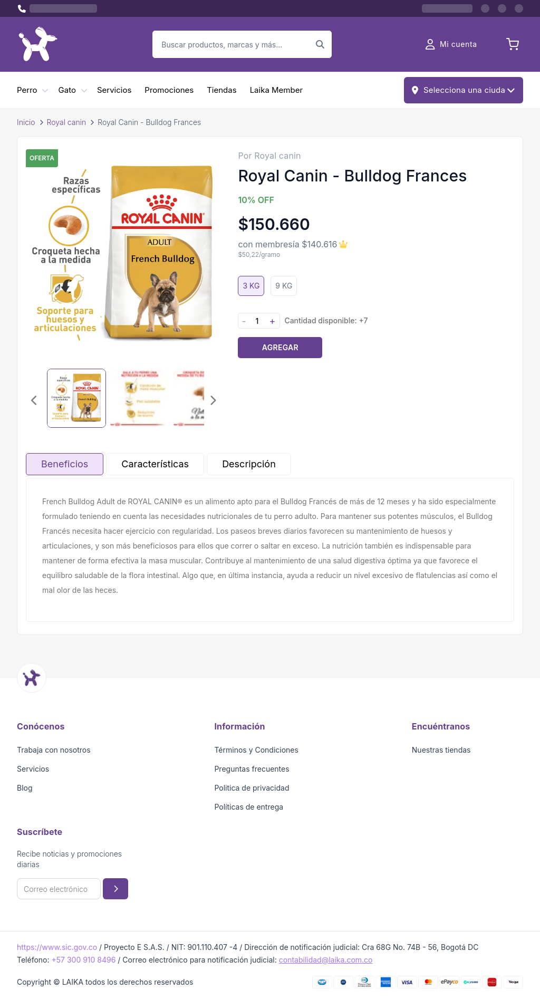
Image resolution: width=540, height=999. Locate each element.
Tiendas (221, 90)
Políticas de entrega (248, 806)
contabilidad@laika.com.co (326, 959)
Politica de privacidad (251, 787)
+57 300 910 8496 (83, 959)
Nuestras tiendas (441, 749)
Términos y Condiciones (256, 749)
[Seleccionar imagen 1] (76, 398)
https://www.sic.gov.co (57, 947)
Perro (27, 90)
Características (155, 463)
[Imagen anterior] (34, 400)
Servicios (114, 90)
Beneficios (64, 463)
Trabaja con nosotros (54, 749)
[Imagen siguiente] (212, 400)
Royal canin (66, 122)
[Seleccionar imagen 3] (203, 398)
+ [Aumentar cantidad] (272, 320)
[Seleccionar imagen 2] (139, 398)
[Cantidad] (257, 320)
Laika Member (276, 90)
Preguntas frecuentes (251, 768)
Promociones (169, 90)
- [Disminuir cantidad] (244, 320)
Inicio (26, 122)
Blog (25, 787)
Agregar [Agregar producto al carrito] (280, 347)
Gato (67, 90)
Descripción (249, 463)
